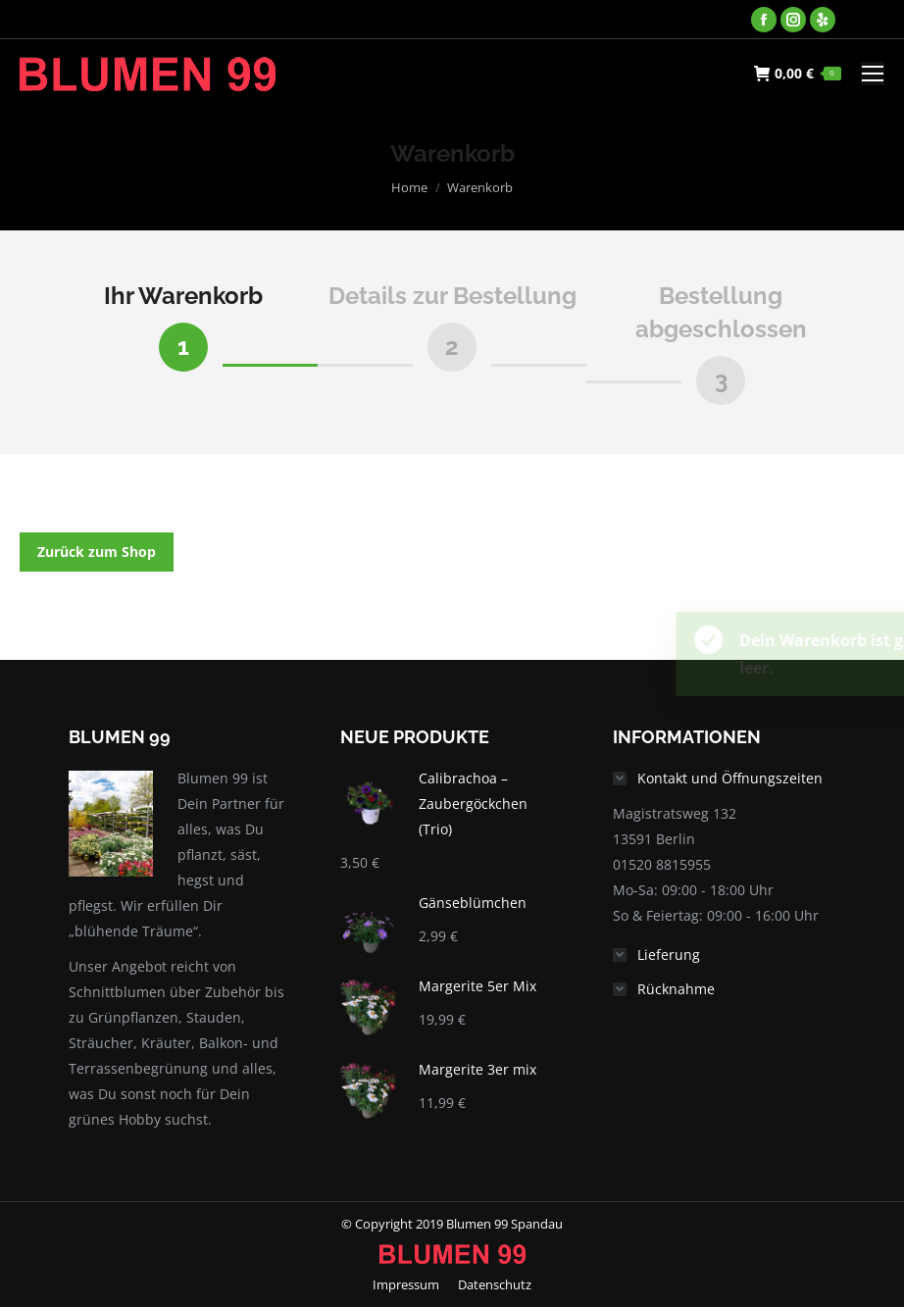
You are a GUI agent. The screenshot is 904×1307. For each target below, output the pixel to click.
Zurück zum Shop (96, 551)
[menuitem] (406, 1285)
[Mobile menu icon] (872, 73)
